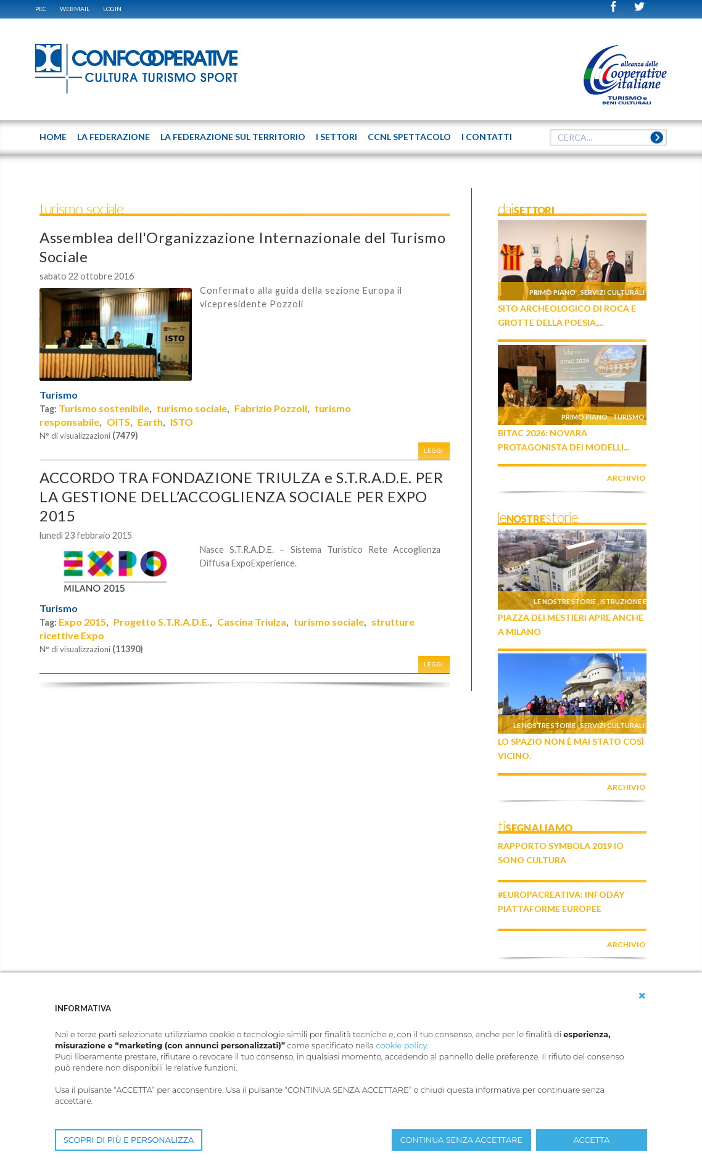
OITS (118, 422)
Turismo (58, 395)
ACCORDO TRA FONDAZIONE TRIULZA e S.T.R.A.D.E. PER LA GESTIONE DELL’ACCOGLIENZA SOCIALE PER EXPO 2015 (241, 496)
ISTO (181, 422)
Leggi (434, 450)
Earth (150, 422)
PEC (40, 8)
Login (112, 8)
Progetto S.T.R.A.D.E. (162, 622)
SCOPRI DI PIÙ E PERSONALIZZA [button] (129, 1140)
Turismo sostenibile (104, 408)
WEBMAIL (74, 8)
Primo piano (552, 292)
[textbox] (608, 137)
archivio (626, 478)
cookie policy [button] (401, 1045)
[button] (642, 996)
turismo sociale (192, 408)
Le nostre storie (565, 601)
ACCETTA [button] (592, 1140)
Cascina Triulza (251, 622)
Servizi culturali (612, 292)
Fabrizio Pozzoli (270, 408)
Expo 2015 (82, 622)
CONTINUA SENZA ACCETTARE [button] (461, 1140)
